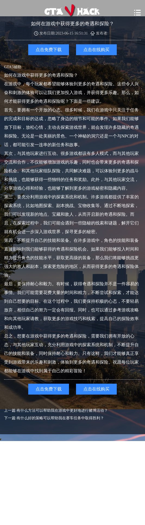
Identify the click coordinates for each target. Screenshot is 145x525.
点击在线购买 (96, 49)
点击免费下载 (49, 49)
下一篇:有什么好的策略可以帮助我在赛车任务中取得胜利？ (54, 418)
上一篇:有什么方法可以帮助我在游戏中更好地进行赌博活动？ (56, 410)
